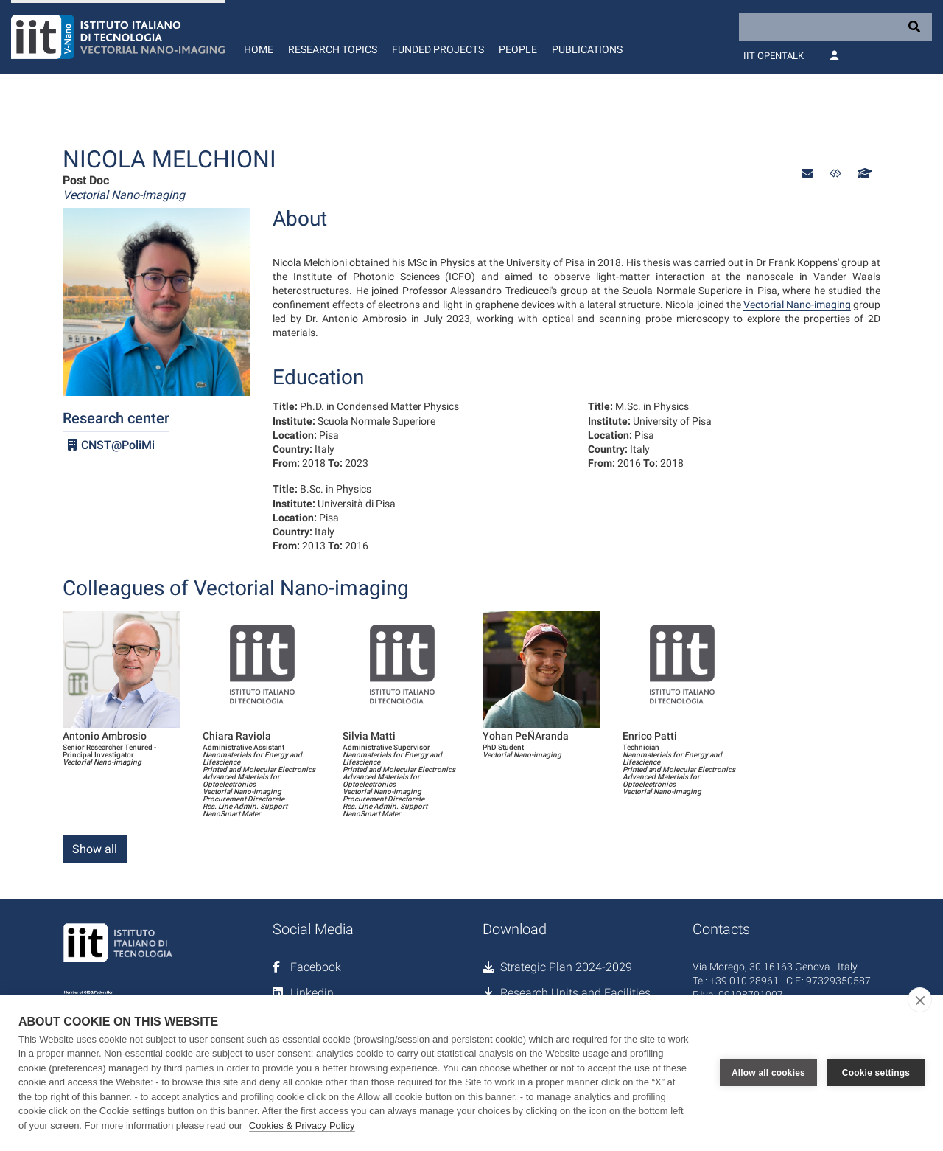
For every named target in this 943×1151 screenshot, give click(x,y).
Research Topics (332, 49)
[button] (807, 174)
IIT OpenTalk (773, 55)
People (518, 49)
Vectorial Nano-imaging (797, 304)
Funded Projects (438, 49)
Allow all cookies (768, 1073)
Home (258, 49)
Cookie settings (876, 1073)
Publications (587, 49)
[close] (920, 999)
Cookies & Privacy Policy (302, 1125)
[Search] (835, 27)
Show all (94, 849)
